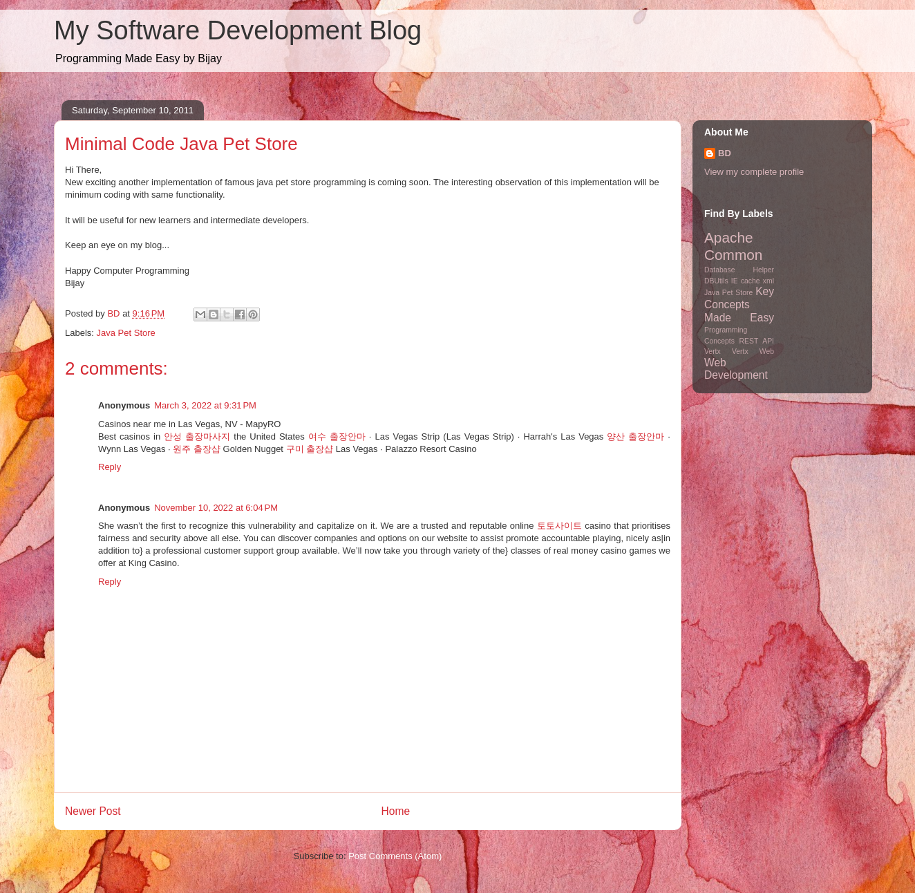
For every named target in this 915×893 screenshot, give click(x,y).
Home (396, 811)
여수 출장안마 (337, 436)
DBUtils (716, 281)
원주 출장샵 (196, 449)
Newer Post (93, 811)
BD (724, 153)
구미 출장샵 (310, 449)
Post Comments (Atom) (395, 856)
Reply (109, 467)
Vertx (712, 351)
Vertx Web (753, 351)
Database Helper (739, 270)
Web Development (736, 369)
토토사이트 (559, 525)
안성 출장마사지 (197, 436)
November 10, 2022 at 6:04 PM (216, 507)
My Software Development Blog (238, 30)
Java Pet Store (126, 333)
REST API (756, 341)
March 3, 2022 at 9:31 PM (205, 405)
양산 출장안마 (635, 436)
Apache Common (733, 246)
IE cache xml (752, 281)
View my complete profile (754, 172)
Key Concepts (739, 297)
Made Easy (739, 317)
